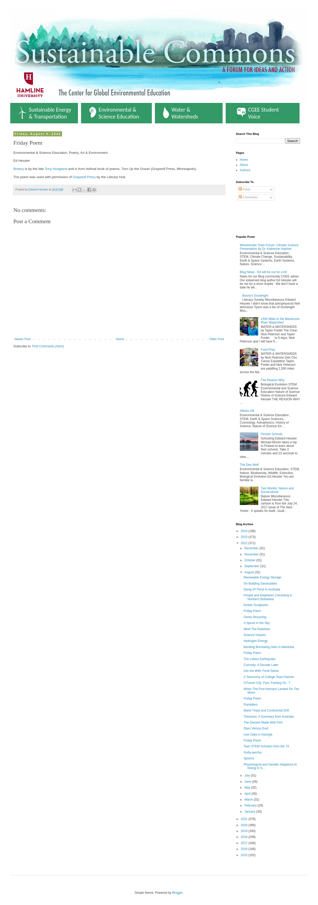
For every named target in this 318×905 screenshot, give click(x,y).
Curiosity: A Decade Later (261, 665)
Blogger (177, 893)
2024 (245, 531)
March (249, 799)
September (252, 566)
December (252, 548)
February (250, 805)
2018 (245, 837)
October (250, 560)
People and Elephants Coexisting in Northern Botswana (268, 597)
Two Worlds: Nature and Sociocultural (277, 490)
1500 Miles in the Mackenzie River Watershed (280, 320)
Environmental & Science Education (114, 113)
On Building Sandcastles (260, 583)
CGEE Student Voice (258, 113)
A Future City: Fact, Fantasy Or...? (267, 683)
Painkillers (251, 704)
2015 (245, 855)
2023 (245, 537)
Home (120, 339)
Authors (245, 170)
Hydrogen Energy (255, 641)
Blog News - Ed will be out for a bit (263, 272)
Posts (244, 189)
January (250, 811)
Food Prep (268, 349)
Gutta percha (252, 752)
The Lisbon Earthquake (259, 659)
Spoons (249, 758)
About (244, 165)
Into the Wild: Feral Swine (261, 671)
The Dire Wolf (249, 465)
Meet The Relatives (257, 629)
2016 (245, 849)
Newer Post (23, 339)
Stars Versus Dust (256, 728)
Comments (248, 197)
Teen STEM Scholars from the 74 (266, 746)
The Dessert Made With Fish (263, 722)
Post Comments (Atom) (48, 346)
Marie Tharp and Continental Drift (266, 710)
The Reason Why (273, 380)
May (247, 787)
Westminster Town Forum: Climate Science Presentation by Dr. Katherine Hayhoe (269, 247)
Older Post (216, 339)
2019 (245, 831)
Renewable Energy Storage (262, 577)
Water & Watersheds (180, 113)
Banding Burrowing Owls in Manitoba (269, 647)
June (248, 781)
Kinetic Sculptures (256, 605)
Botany (18, 169)
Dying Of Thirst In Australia (262, 589)
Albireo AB (247, 411)
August (249, 572)
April (247, 793)
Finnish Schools (272, 434)
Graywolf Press (84, 177)
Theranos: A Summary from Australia (269, 716)
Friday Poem (252, 611)
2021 (245, 819)
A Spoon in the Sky (257, 623)
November (252, 554)
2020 (245, 825)
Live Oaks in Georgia (258, 734)
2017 (245, 843)
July (247, 775)
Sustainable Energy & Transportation (44, 113)
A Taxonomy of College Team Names (269, 677)
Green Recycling (255, 617)
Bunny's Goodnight (255, 295)
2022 (245, 543)
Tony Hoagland (56, 169)
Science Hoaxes (255, 635)
